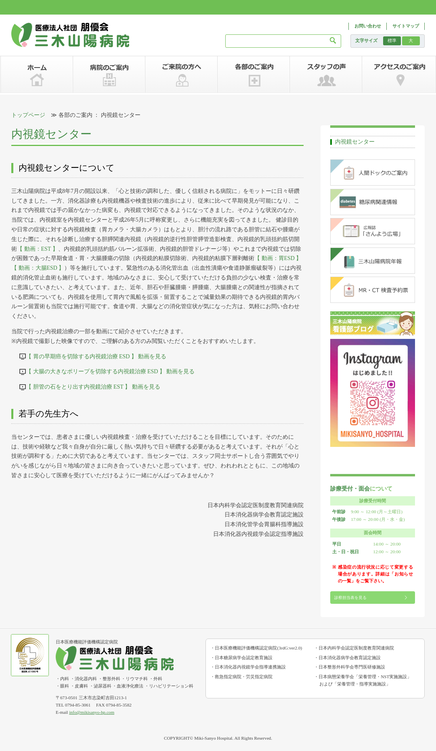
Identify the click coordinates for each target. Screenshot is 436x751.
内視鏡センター (355, 142)
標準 (392, 40)
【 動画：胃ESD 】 (278, 258)
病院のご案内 (109, 74)
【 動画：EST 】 (37, 249)
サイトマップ (405, 25)
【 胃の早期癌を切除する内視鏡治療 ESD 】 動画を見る (96, 356)
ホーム (36, 74)
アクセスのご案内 (398, 74)
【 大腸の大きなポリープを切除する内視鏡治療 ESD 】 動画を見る (110, 371)
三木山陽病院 (70, 35)
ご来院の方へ (181, 74)
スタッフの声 (325, 74)
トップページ (28, 115)
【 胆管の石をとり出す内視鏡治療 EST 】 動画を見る (93, 387)
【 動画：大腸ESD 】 (37, 268)
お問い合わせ (367, 25)
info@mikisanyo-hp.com (91, 712)
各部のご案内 (253, 74)
